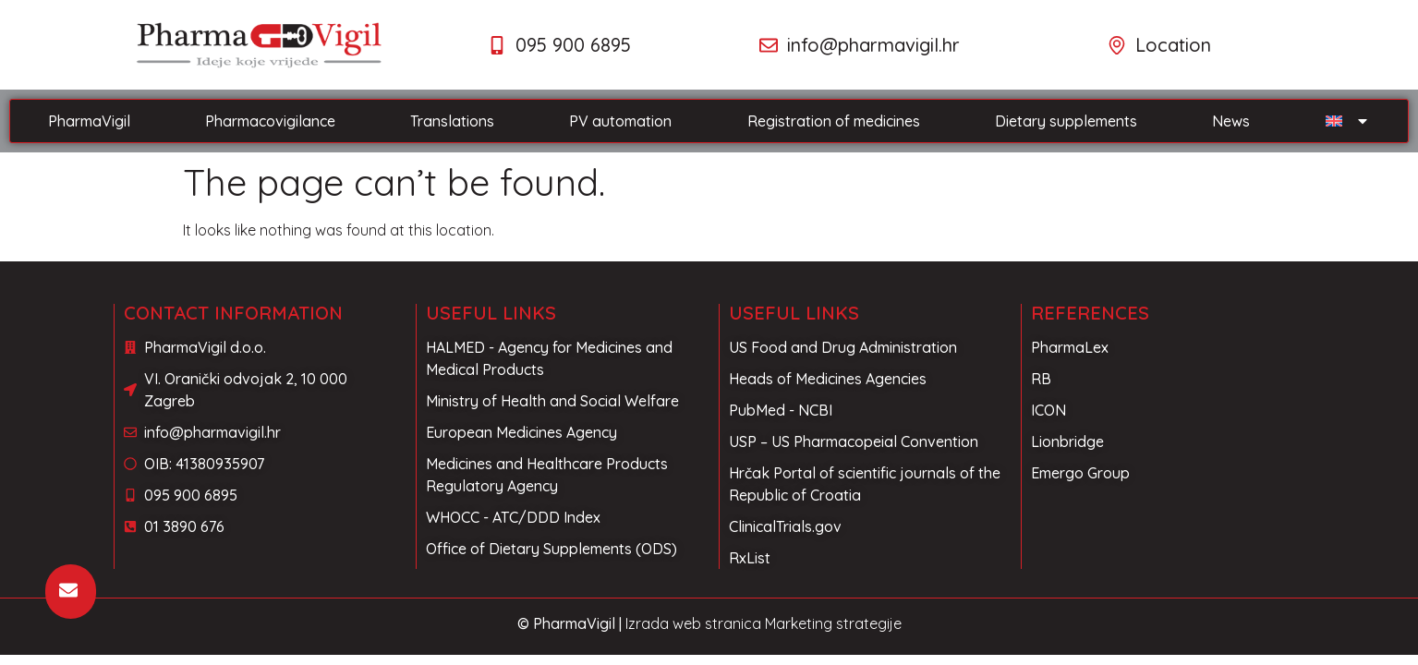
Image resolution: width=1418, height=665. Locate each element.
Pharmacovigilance (270, 121)
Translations (452, 121)
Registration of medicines (833, 121)
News (1231, 121)
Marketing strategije (833, 623)
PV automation (620, 121)
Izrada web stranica (693, 623)
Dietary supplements (1066, 121)
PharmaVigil (89, 121)
